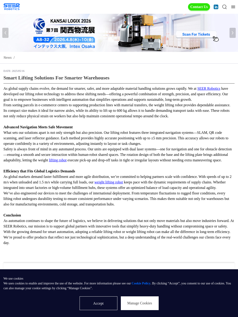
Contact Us (199, 7)
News (8, 57)
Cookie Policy (141, 283)
